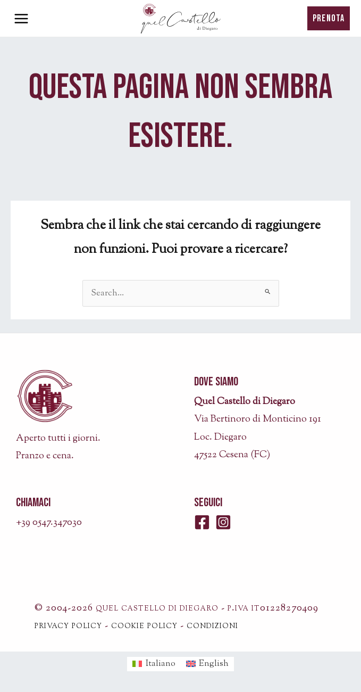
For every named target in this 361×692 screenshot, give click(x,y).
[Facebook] (202, 522)
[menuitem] (154, 664)
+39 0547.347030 (49, 523)
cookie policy (144, 626)
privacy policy (68, 626)
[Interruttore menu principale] (21, 18)
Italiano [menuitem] (160, 663)
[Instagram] (223, 522)
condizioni (212, 626)
